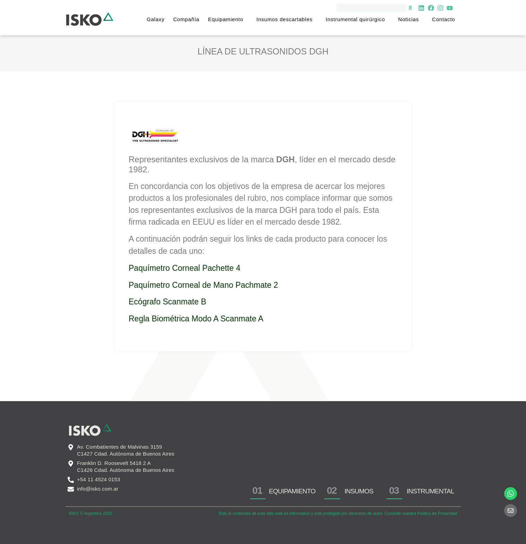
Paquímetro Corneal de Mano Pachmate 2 (203, 285)
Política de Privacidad (437, 513)
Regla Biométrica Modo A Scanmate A (196, 318)
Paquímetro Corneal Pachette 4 (184, 268)
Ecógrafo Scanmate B (168, 301)
